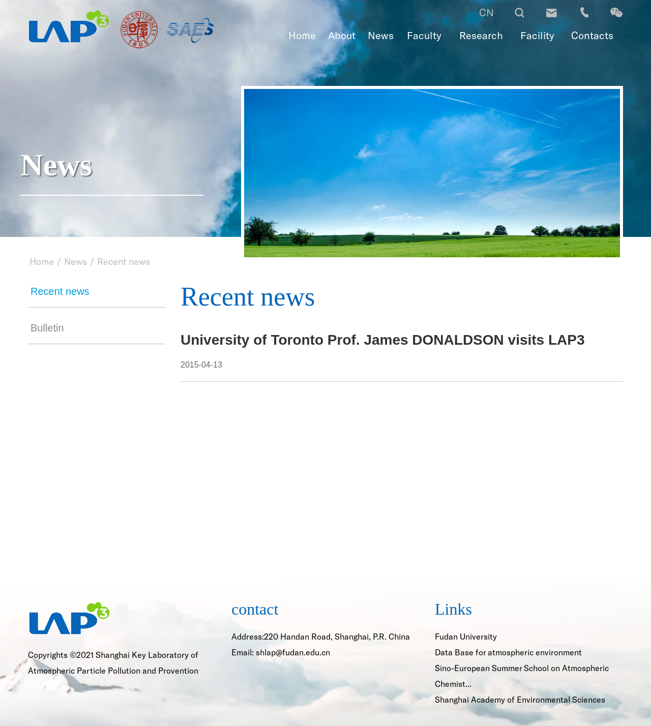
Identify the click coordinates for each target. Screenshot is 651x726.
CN (486, 12)
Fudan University (466, 636)
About (342, 35)
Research (481, 35)
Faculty (424, 35)
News (381, 35)
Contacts (592, 35)
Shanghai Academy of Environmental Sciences (520, 699)
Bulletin (47, 328)
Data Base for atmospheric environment (508, 652)
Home (302, 35)
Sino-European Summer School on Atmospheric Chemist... (522, 675)
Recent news (123, 261)
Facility (537, 35)
